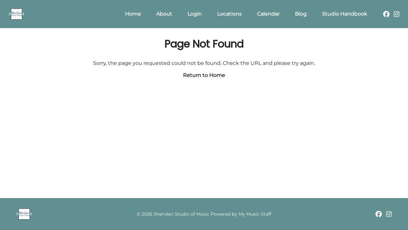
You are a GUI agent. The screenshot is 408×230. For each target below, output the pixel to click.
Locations (229, 14)
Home (133, 14)
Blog (301, 14)
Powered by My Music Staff (241, 214)
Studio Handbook (344, 14)
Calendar (268, 14)
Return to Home (204, 75)
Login (194, 14)
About (164, 14)
